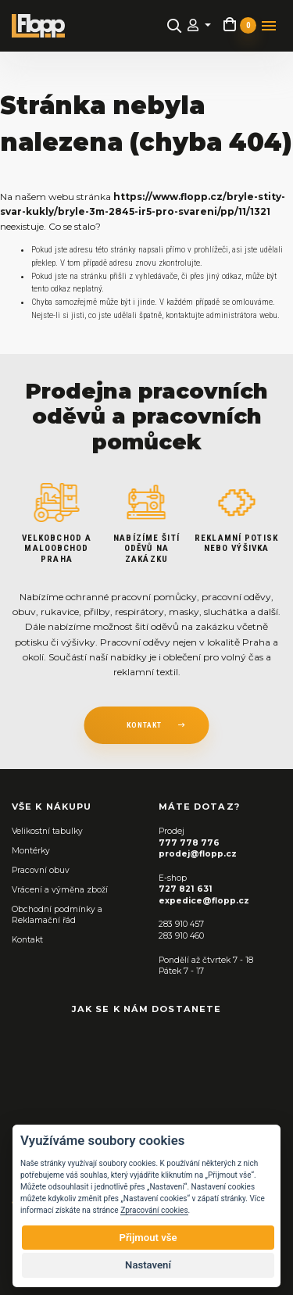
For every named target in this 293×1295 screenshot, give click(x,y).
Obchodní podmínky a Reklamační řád (57, 915)
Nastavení (148, 1265)
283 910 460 (181, 936)
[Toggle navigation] (268, 25)
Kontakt (27, 940)
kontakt (144, 725)
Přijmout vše (148, 1237)
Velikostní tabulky (47, 831)
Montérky (31, 851)
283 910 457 (181, 924)
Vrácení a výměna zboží (60, 890)
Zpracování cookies (154, 1210)
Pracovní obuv (41, 870)
